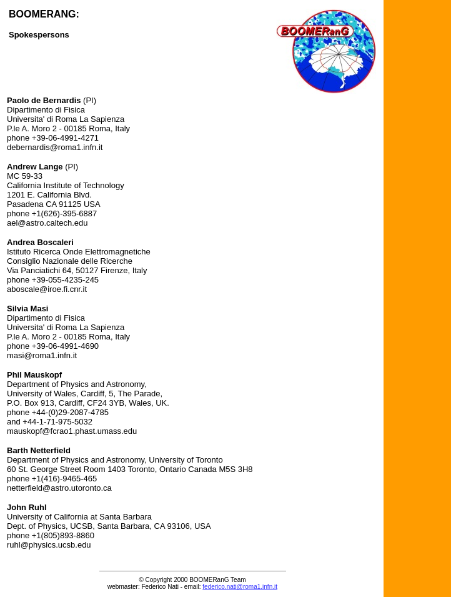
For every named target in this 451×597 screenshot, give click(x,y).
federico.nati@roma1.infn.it (239, 586)
